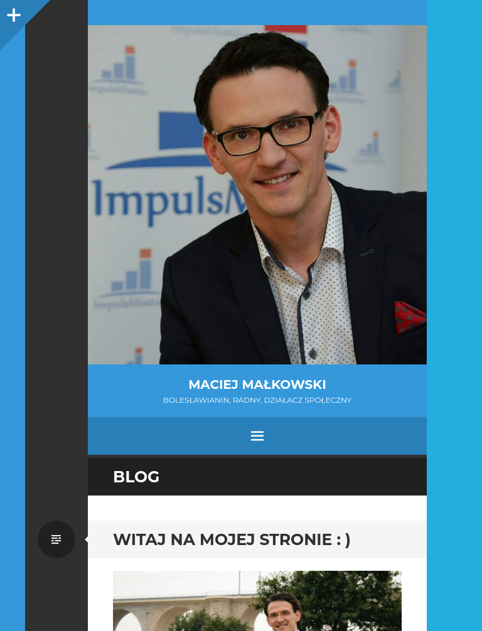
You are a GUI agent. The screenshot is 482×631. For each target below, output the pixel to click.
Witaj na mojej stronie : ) (232, 539)
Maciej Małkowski (257, 384)
